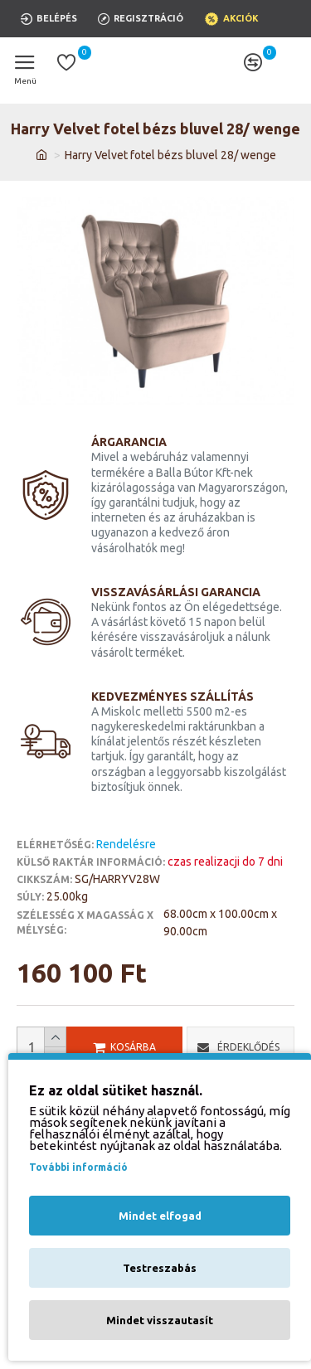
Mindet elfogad (160, 1215)
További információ (78, 1167)
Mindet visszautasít (159, 1320)
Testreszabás (160, 1268)
